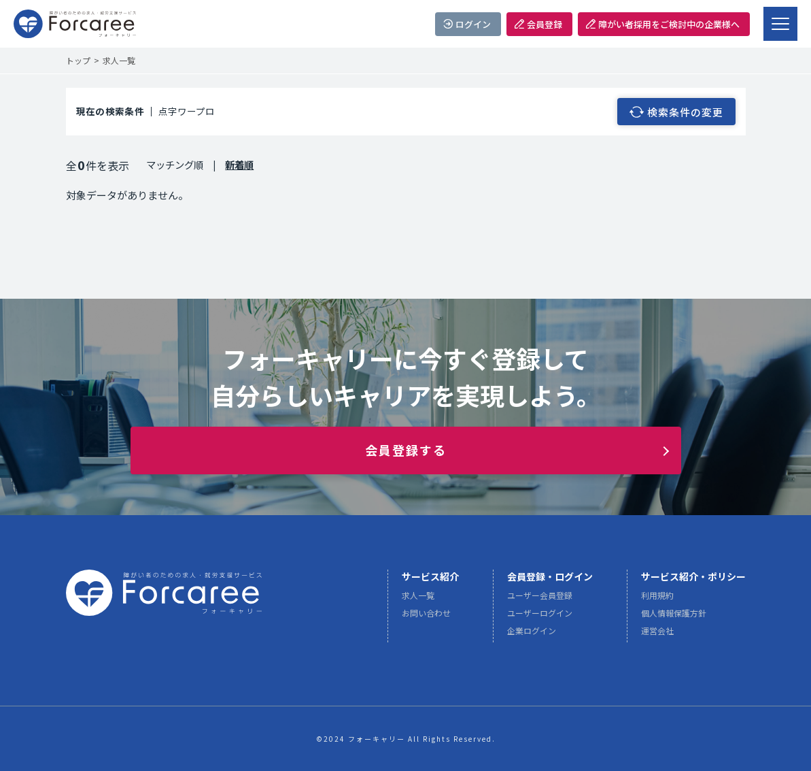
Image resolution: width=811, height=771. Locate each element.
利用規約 (657, 600)
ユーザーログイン (539, 617)
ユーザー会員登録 (539, 600)
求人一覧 (418, 600)
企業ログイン (531, 635)
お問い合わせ (426, 617)
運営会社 (657, 635)
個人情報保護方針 (673, 617)
